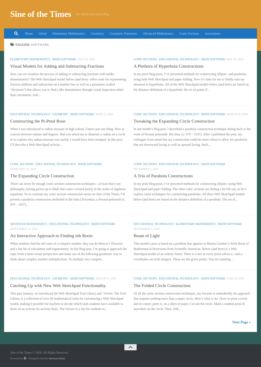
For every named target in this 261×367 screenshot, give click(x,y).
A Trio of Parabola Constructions (163, 175)
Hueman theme (57, 358)
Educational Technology (179, 59)
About (43, 33)
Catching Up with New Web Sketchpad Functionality (58, 285)
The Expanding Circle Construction (42, 175)
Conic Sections (189, 33)
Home (29, 33)
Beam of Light (147, 235)
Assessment (212, 33)
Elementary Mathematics (68, 33)
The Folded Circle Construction (162, 285)
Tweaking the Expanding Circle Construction (174, 121)
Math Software (64, 59)
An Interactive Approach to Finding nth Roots (51, 235)
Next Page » (241, 322)
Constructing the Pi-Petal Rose (37, 121)
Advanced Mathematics (158, 33)
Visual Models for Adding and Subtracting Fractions (57, 66)
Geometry (97, 33)
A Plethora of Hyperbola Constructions (168, 66)
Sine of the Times (40, 14)
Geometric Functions (123, 33)
